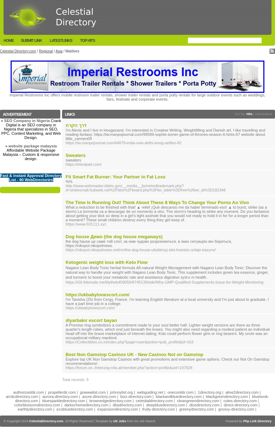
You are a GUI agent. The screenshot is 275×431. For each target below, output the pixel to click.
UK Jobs (119, 421)
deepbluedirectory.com (165, 405)
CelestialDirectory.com (46, 421)
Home (9, 40)
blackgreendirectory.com (227, 396)
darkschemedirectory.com (87, 405)
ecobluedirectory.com (74, 409)
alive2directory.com (242, 392)
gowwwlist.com (93, 392)
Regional (46, 51)
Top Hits (87, 40)
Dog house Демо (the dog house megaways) (114, 236)
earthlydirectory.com (35, 409)
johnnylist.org (121, 392)
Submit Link (31, 40)
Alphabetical (263, 114)
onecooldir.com (180, 392)
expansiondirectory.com (117, 409)
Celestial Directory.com (18, 51)
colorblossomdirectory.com (37, 405)
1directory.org (209, 392)
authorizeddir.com (28, 392)
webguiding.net (150, 392)
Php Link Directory (257, 421)
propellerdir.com (61, 392)
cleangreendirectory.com (198, 401)
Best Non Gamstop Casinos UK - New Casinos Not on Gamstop (134, 354)
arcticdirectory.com (22, 396)
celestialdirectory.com (154, 401)
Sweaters (76, 155)
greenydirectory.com (196, 409)
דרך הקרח (76, 125)
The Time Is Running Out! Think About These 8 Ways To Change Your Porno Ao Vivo (157, 202)
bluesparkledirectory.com (63, 401)
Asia (59, 51)
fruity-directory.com (158, 409)
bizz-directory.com (135, 396)
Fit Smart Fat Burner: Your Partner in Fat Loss (115, 176)
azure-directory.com (99, 396)
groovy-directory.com (236, 409)
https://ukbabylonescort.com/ (97, 294)
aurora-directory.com (60, 396)
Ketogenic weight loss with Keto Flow (107, 262)
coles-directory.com (240, 401)
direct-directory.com (241, 405)
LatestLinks (61, 40)
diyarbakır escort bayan (91, 320)
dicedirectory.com (204, 405)
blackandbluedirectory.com (179, 396)
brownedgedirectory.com (110, 401)
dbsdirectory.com (127, 405)
